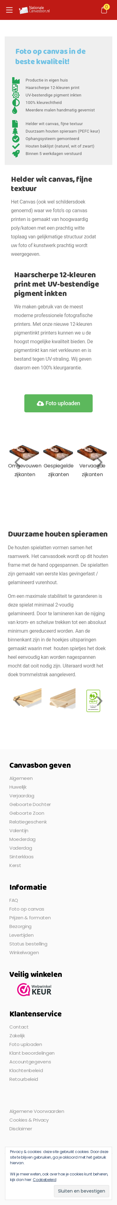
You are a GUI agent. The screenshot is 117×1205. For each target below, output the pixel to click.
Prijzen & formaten (30, 917)
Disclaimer (20, 1128)
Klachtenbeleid (26, 1070)
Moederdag (22, 839)
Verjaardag (21, 795)
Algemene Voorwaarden (36, 1111)
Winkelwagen (24, 952)
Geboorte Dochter (30, 804)
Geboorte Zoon (26, 813)
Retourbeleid (23, 1079)
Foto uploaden (25, 1044)
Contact (19, 1027)
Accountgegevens (30, 1061)
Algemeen (20, 778)
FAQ (13, 900)
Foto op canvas (26, 909)
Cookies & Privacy (29, 1120)
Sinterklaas (21, 856)
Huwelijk (17, 787)
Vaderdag (20, 848)
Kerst (15, 865)
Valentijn (18, 830)
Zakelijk (17, 1035)
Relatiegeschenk (27, 821)
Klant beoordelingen (32, 1053)
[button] (17, 462)
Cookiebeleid (44, 1179)
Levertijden (21, 935)
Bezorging (20, 926)
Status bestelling (28, 943)
